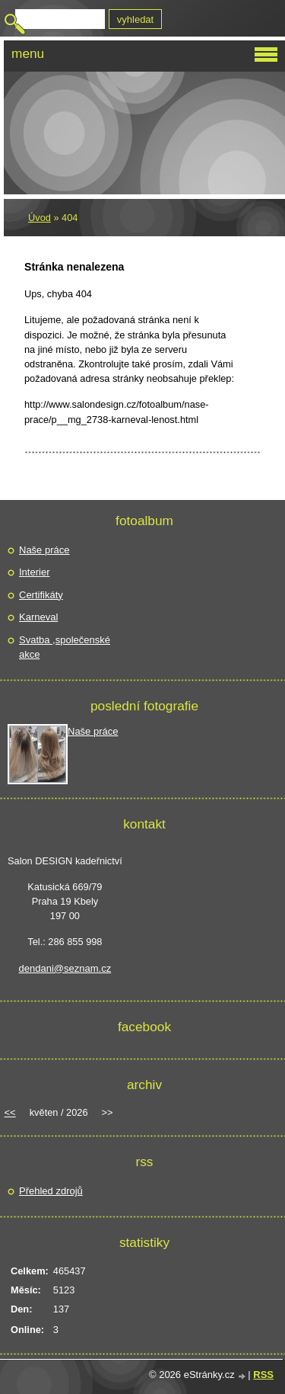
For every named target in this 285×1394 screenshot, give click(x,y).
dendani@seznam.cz (65, 968)
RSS (263, 1374)
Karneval (38, 617)
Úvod (39, 217)
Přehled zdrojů (51, 1191)
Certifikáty (41, 595)
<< (10, 1112)
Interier (34, 572)
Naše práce (44, 550)
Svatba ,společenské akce (64, 647)
